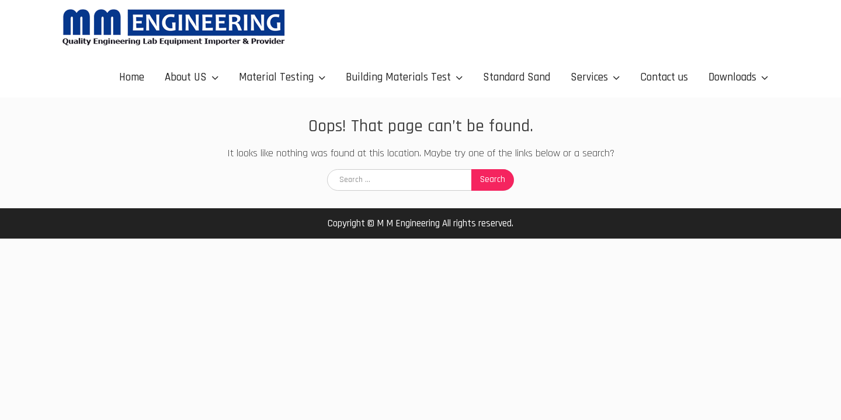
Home (131, 77)
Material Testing (276, 77)
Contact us (664, 77)
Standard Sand (516, 77)
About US (186, 77)
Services (589, 77)
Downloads (732, 77)
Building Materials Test (398, 77)
